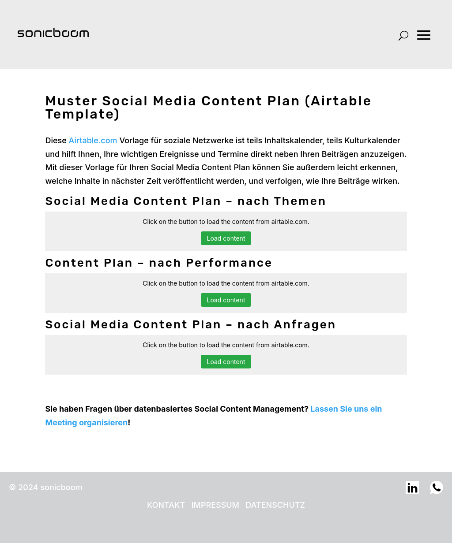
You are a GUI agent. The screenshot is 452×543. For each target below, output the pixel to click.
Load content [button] (226, 238)
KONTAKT (166, 505)
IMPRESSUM (215, 505)
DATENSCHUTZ (275, 505)
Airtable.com (93, 140)
